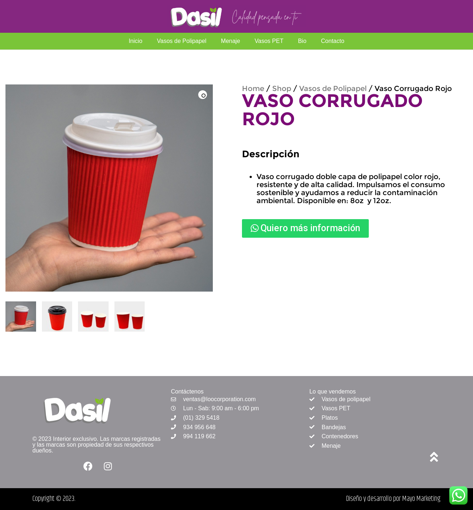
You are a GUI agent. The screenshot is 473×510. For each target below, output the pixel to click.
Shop (281, 88)
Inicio (135, 41)
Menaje (230, 41)
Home (253, 88)
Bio (302, 41)
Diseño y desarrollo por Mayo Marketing (393, 499)
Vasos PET (269, 41)
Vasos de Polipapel (182, 41)
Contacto (332, 41)
